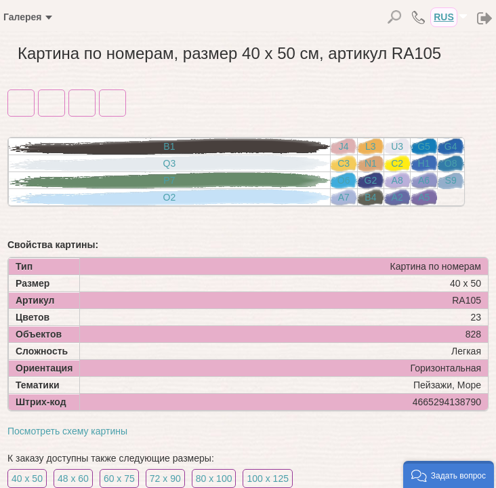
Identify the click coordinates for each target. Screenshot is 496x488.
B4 (370, 197)
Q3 (169, 163)
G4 (451, 146)
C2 (397, 163)
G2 (371, 180)
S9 (451, 180)
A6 (424, 180)
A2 (397, 197)
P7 (169, 180)
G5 (423, 146)
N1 (371, 163)
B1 (169, 146)
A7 (344, 197)
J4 (344, 146)
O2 (169, 197)
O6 (343, 180)
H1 (424, 163)
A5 (424, 197)
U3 (397, 146)
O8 (451, 163)
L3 (370, 146)
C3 (343, 163)
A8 (397, 180)
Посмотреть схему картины (67, 431)
